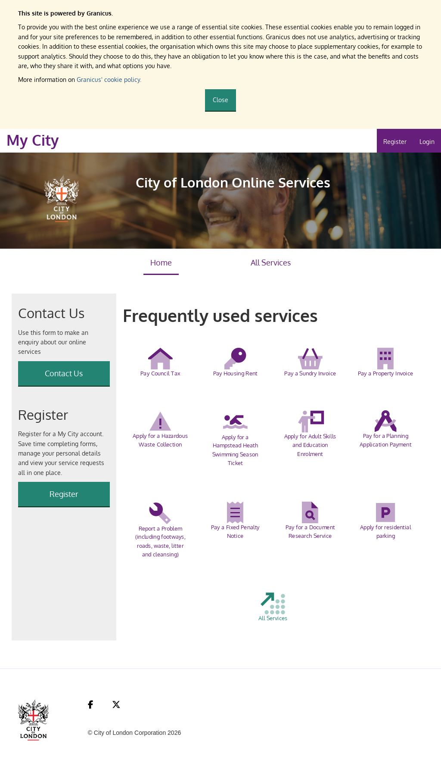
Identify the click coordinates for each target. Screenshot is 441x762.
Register (395, 141)
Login (427, 141)
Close (220, 99)
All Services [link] (271, 262)
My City (32, 140)
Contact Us (64, 373)
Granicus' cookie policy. (109, 79)
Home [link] (161, 262)
